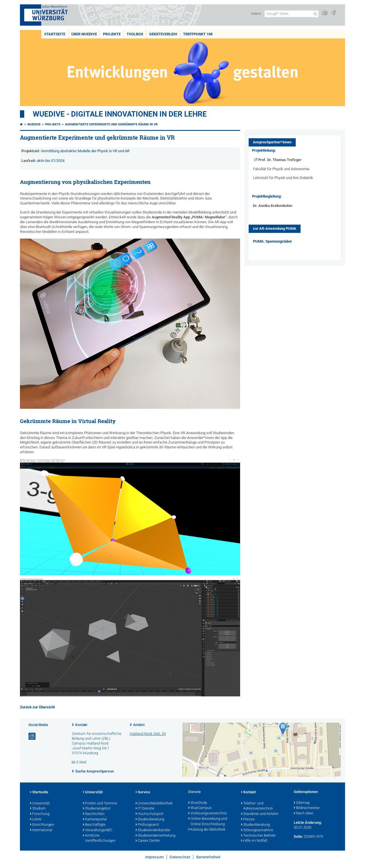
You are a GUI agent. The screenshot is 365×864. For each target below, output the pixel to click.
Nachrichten (94, 814)
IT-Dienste (144, 808)
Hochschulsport (149, 814)
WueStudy (197, 803)
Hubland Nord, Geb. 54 (148, 733)
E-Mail (81, 762)
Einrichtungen (42, 825)
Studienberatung (149, 819)
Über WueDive (84, 34)
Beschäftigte (94, 825)
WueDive (33, 124)
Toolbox (135, 34)
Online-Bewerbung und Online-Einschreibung (207, 821)
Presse (248, 819)
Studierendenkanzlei (152, 830)
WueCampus (200, 808)
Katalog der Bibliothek (206, 829)
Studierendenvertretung (155, 835)
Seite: (298, 836)
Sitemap (302, 803)
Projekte (112, 34)
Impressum (154, 857)
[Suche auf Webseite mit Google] (292, 14)
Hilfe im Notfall (254, 840)
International (41, 830)
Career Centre (147, 840)
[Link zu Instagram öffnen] (32, 736)
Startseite (54, 34)
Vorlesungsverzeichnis (207, 813)
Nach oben (303, 813)
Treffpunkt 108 (197, 34)
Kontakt (81, 725)
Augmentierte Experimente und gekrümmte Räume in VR (111, 124)
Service (142, 792)
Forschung (39, 814)
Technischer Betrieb (258, 835)
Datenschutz (180, 857)
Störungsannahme (257, 830)
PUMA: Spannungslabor (272, 241)
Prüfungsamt (147, 825)
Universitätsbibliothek (154, 803)
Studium (38, 808)
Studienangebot (96, 808)
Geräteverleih (163, 34)
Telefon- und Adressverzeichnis (257, 806)
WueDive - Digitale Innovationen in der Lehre (120, 114)
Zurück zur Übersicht (37, 707)
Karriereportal (95, 819)
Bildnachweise (307, 808)
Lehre (35, 819)
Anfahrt (139, 725)
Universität (40, 803)
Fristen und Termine (100, 803)
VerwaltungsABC (97, 830)
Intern (256, 13)
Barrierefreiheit (208, 857)
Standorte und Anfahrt (259, 814)
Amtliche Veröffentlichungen (99, 838)
